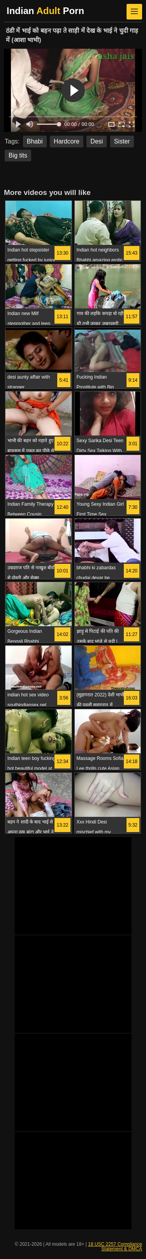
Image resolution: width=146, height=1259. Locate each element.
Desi (96, 141)
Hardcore (66, 141)
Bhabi (35, 141)
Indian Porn (45, 10)
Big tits (18, 155)
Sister (122, 141)
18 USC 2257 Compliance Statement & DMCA (115, 1246)
